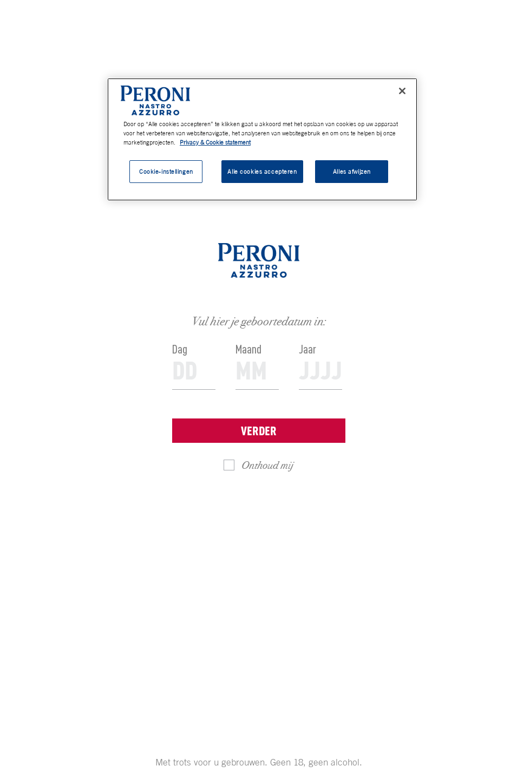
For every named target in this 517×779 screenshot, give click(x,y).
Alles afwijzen (352, 171)
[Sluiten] (402, 91)
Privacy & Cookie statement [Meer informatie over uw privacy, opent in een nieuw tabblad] (215, 142)
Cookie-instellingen (166, 171)
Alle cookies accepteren (262, 171)
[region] (262, 139)
